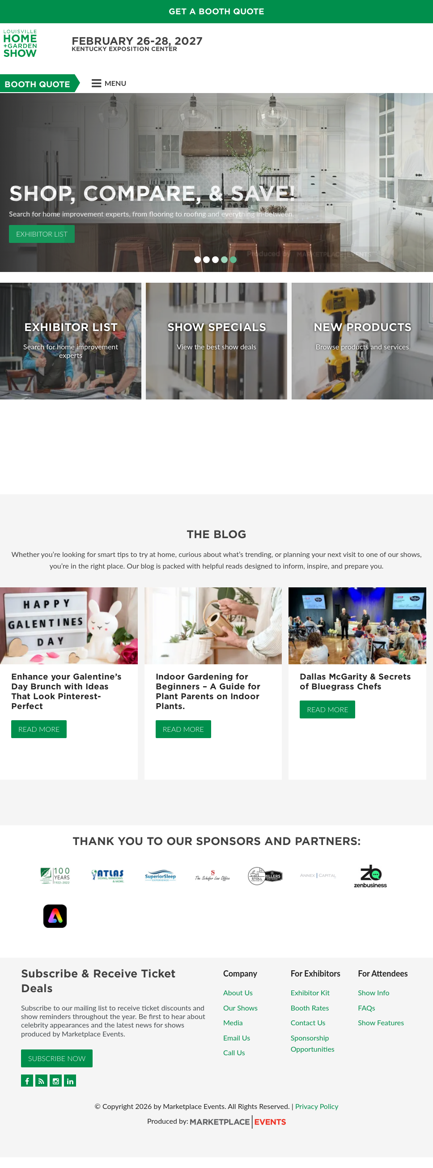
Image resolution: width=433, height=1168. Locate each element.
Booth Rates (310, 1007)
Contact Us (308, 1022)
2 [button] (206, 259)
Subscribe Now (56, 1058)
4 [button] (224, 259)
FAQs (366, 1007)
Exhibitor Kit (310, 992)
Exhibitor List (42, 233)
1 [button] (197, 259)
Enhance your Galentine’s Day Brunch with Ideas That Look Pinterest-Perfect (66, 691)
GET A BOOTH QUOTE (216, 11)
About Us (238, 992)
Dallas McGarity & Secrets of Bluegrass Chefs (355, 681)
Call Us (234, 1052)
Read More (38, 729)
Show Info (373, 992)
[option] (216, 182)
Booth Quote (37, 84)
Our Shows (240, 1007)
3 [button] (215, 259)
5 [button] (233, 259)
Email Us (236, 1037)
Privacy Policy (317, 1106)
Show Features (381, 1022)
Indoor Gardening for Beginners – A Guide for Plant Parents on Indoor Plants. (208, 691)
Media (233, 1022)
